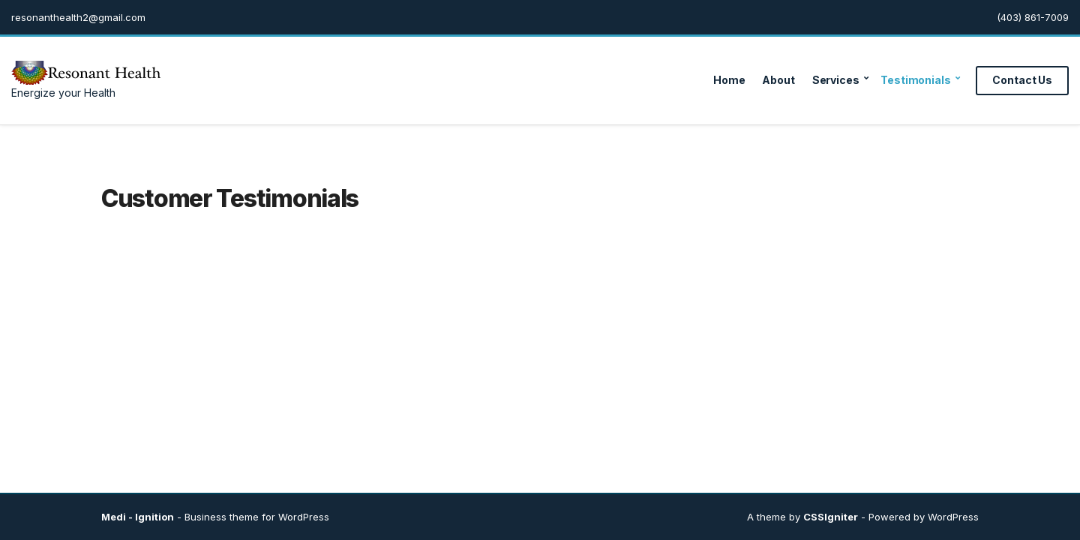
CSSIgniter (830, 517)
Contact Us (1022, 80)
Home (729, 80)
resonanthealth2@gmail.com (78, 17)
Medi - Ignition (137, 517)
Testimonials (915, 80)
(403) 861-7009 (1033, 17)
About (778, 80)
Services (836, 80)
